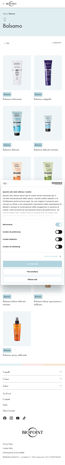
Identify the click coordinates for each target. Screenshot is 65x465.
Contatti (6, 399)
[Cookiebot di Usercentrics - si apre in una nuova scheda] (51, 183)
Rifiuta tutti (32, 279)
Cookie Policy (8, 448)
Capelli (6, 371)
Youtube (18, 418)
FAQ (5, 404)
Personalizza (32, 272)
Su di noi (7, 393)
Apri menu (3, 3)
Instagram (11, 418)
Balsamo (12, 14)
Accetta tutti (32, 264)
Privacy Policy (8, 444)
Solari (5, 386)
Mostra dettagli (51, 256)
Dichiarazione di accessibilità (13, 452)
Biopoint (11, 3)
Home (5, 14)
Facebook (5, 418)
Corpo (6, 379)
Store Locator (9, 410)
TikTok (24, 418)
